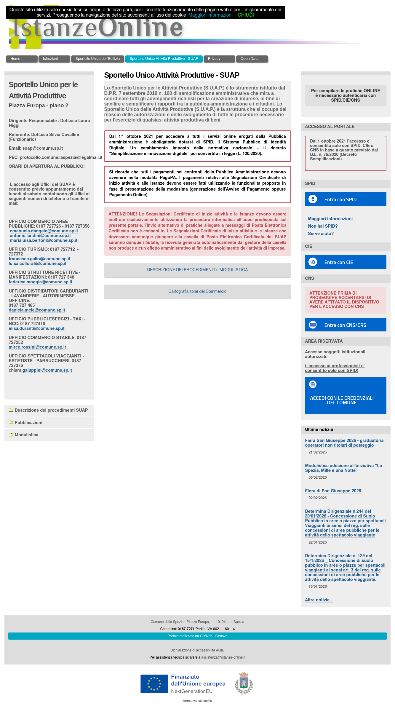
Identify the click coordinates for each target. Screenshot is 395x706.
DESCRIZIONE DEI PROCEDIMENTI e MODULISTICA (197, 270)
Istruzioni (50, 59)
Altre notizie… (319, 600)
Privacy (214, 59)
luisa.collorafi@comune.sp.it (37, 263)
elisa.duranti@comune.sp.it (36, 328)
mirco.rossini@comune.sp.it (37, 347)
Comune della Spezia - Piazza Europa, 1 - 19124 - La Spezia (197, 622)
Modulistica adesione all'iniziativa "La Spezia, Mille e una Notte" (343, 468)
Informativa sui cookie (196, 700)
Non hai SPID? (323, 226)
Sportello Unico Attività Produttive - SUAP (163, 59)
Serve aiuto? (321, 233)
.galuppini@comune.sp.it (46, 370)
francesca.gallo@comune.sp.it (39, 259)
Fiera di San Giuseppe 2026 (333, 491)
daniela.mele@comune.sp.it (37, 310)
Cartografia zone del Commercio (198, 292)
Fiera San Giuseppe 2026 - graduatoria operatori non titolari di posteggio (344, 443)
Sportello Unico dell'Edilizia (98, 59)
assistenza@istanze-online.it (223, 657)
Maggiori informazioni (330, 219)
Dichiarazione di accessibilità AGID (197, 650)
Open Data (250, 59)
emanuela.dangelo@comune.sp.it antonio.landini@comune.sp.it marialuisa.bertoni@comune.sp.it (43, 236)
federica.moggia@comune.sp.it (40, 282)
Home (15, 59)
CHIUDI (246, 15)
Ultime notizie (319, 429)
